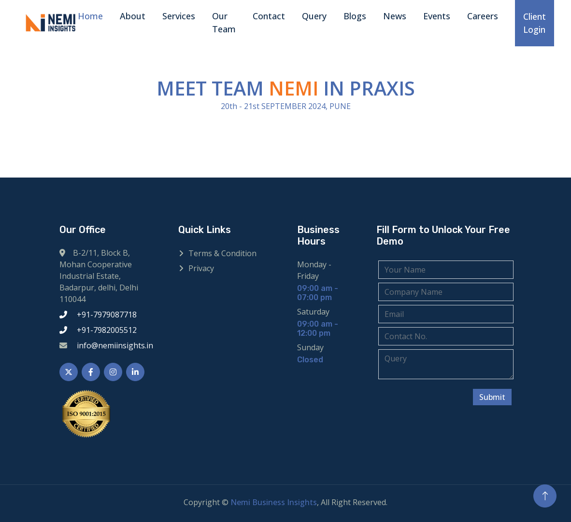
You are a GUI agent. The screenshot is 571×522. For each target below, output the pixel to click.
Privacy (201, 268)
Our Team (224, 22)
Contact (269, 16)
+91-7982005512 (107, 330)
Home (90, 16)
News (394, 16)
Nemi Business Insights (273, 502)
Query (314, 16)
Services (178, 16)
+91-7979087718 (107, 314)
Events (436, 16)
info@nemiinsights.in (115, 345)
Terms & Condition (222, 253)
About (132, 16)
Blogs (354, 16)
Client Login (534, 23)
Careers (482, 16)
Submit (493, 397)
